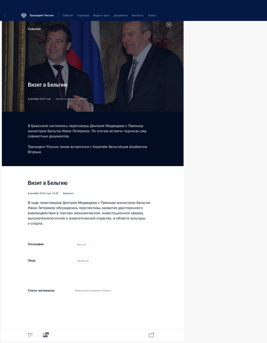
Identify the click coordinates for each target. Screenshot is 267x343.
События (34, 29)
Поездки (106, 290)
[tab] (30, 335)
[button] (6, 5)
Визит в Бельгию (47, 182)
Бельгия (81, 244)
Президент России (42, 5)
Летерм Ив (83, 261)
